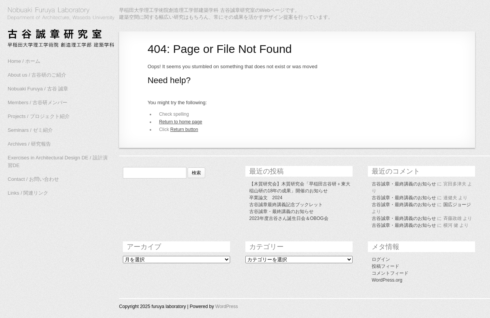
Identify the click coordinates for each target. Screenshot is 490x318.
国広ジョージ (457, 204)
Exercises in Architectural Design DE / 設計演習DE (58, 161)
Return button (184, 129)
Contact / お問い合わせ (33, 179)
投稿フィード (385, 266)
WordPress (226, 306)
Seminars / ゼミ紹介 (30, 130)
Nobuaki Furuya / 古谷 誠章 (38, 89)
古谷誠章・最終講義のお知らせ (281, 211)
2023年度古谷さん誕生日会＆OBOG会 (288, 218)
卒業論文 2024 (266, 197)
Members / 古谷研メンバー (37, 102)
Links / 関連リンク (28, 193)
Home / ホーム (24, 61)
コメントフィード (390, 273)
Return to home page (180, 122)
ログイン (381, 259)
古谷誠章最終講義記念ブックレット (286, 204)
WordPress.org (387, 280)
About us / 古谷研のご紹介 (37, 75)
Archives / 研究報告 (29, 144)
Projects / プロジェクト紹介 (39, 116)
